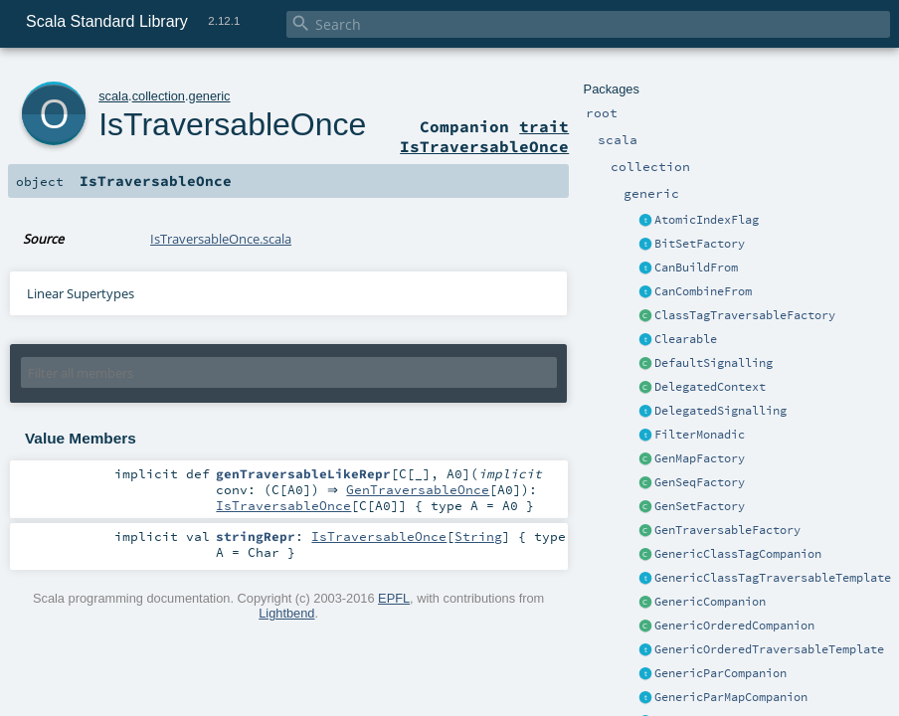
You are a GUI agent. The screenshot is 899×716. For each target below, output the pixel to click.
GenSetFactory (699, 506)
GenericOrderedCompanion (734, 625)
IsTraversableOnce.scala (220, 239)
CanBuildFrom (696, 267)
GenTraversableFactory (727, 530)
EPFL (394, 600)
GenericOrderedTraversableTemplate (769, 649)
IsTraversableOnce (232, 124)
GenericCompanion (710, 602)
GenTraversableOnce (422, 490)
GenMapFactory (699, 458)
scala (113, 96)
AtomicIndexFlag (706, 220)
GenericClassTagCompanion (737, 554)
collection (158, 96)
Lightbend (286, 615)
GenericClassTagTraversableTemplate (772, 578)
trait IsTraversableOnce (484, 136)
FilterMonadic (699, 435)
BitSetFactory (699, 244)
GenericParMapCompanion (731, 697)
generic (210, 96)
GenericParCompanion (720, 673)
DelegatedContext (710, 387)
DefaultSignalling (713, 363)
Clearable (685, 339)
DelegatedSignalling (720, 411)
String (478, 538)
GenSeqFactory (699, 482)
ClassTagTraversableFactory (744, 315)
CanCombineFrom (703, 291)
